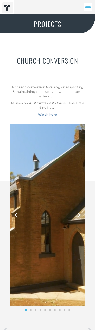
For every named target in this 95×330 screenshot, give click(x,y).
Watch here (47, 114)
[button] (88, 7)
